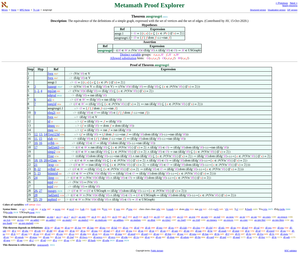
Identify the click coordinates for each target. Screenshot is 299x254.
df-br (209, 230)
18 (35, 160)
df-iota (192, 233)
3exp (51, 164)
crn (200, 209)
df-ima (118, 233)
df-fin (198, 237)
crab (94, 209)
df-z (55, 240)
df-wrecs (97, 237)
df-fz (78, 240)
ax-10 (157, 216)
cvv (105, 209)
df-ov (6, 237)
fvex (50, 73)
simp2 (51, 151)
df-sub (286, 237)
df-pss (94, 230)
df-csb (37, 230)
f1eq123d (54, 134)
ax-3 (73, 216)
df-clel (209, 227)
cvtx (265, 209)
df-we (24, 233)
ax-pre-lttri (259, 219)
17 (35, 147)
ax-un (254, 216)
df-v (14, 230)
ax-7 (125, 216)
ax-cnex (267, 216)
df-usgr (119, 240)
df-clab (183, 227)
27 (40, 190)
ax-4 (93, 216)
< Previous (282, 3)
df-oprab (19, 237)
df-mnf (236, 237)
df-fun (205, 233)
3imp (51, 177)
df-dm (83, 233)
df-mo (159, 227)
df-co (71, 233)
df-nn (19, 240)
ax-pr (242, 216)
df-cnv (59, 233)
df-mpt (235, 230)
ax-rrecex (228, 219)
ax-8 (135, 216)
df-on (156, 233)
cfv (227, 209)
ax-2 (66, 216)
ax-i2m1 (166, 219)
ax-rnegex (212, 219)
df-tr (247, 230)
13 (40, 134)
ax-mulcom (101, 219)
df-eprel (270, 230)
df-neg (6, 240)
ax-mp (50, 216)
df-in (72, 230)
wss (118, 209)
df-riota (284, 233)
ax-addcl (34, 219)
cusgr (32, 212)
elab (50, 138)
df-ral (256, 227)
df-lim (168, 233)
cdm (187, 209)
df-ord (144, 233)
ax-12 (180, 216)
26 (35, 190)
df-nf (136, 227)
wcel (71, 209)
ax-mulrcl (83, 219)
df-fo (248, 233)
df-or (67, 227)
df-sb (147, 227)
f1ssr (51, 156)
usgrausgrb (42, 244)
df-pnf (223, 237)
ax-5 (104, 216)
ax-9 (145, 216)
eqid (50, 182)
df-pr (151, 230)
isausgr (52, 86)
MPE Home (25, 10)
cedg (10, 212)
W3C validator (290, 251)
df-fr (13, 233)
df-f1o (260, 233)
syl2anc (52, 160)
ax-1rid (196, 219)
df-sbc (25, 230)
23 (39, 173)
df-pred (131, 233)
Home (13, 10)
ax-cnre (244, 219)
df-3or (78, 227)
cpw (130, 209)
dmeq (51, 125)
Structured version (258, 10)
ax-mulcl (67, 219)
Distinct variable (130, 54)
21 (35, 164)
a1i (50, 99)
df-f (227, 233)
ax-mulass (135, 219)
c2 (237, 209)
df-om (46, 237)
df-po (283, 230)
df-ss (83, 230)
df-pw (129, 230)
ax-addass (119, 219)
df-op (163, 230)
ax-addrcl (51, 219)
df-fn (217, 233)
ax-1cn (6, 219)
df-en (158, 237)
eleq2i (51, 112)
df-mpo (33, 237)
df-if (118, 230)
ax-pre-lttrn (278, 219)
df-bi (47, 227)
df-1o (136, 237)
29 (40, 199)
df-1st (58, 237)
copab (170, 209)
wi (23, 209)
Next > (293, 3)
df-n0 (43, 240)
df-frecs (83, 237)
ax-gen (82, 216)
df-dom (170, 237)
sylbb (51, 143)
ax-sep (204, 216)
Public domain (157, 251)
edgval (52, 95)
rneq (50, 130)
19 (40, 160)
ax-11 (168, 216)
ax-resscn (282, 216)
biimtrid (53, 173)
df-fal (114, 227)
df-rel (47, 233)
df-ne (233, 227)
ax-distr (151, 219)
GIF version (292, 10)
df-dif (49, 230)
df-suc (180, 233)
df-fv (271, 233)
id (49, 121)
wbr (158, 209)
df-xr (249, 237)
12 (35, 134)
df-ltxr (261, 237)
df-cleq (196, 227)
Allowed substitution (123, 58)
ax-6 (114, 216)
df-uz (66, 240)
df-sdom (184, 237)
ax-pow (230, 216)
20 (45, 160)
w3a (44, 209)
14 (45, 134)
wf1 (217, 209)
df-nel (245, 227)
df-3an (90, 227)
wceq (57, 209)
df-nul (106, 230)
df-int (186, 230)
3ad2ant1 (53, 195)
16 (40, 143)
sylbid (51, 169)
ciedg (282, 209)
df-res (106, 233)
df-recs (111, 237)
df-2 (31, 240)
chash (249, 209)
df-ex (125, 227)
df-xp (36, 233)
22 (39, 169)
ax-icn (20, 219)
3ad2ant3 (53, 147)
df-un (61, 230)
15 (40, 138)
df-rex (268, 227)
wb (32, 209)
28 (35, 195)
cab (83, 209)
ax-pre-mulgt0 (26, 223)
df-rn (94, 233)
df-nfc (221, 227)
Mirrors (5, 10)
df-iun (198, 230)
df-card (210, 237)
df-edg (105, 240)
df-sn (140, 230)
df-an (57, 227)
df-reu (281, 227)
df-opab (222, 230)
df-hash (92, 240)
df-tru (102, 227)
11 (35, 138)
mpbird (52, 199)
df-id (257, 230)
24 (35, 177)
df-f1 (237, 233)
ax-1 (58, 216)
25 (35, 199)
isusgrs (52, 190)
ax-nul (217, 216)
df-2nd (70, 237)
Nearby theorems (289, 6)
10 (35, 143)
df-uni (174, 230)
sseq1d (52, 104)
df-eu (171, 227)
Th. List (36, 10)
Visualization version (277, 10)
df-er (147, 237)
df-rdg (124, 237)
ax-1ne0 (181, 219)
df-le (274, 237)
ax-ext (192, 216)
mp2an (52, 91)
